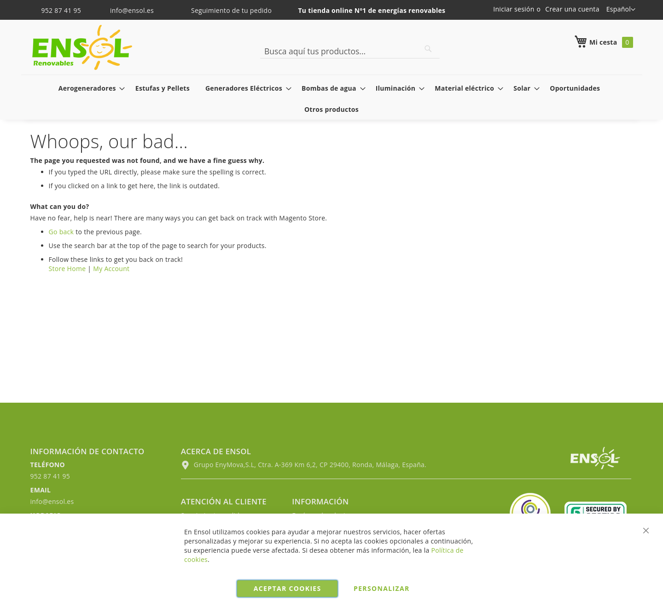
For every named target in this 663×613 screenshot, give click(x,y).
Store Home (67, 268)
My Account (111, 268)
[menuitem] (89, 88)
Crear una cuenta (572, 9)
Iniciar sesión (513, 9)
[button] (621, 10)
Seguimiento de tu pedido (225, 10)
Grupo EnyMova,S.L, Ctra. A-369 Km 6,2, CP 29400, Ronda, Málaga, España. (303, 464)
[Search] (428, 49)
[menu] (331, 98)
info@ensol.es (126, 10)
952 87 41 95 (56, 10)
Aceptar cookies (287, 588)
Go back (61, 231)
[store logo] (82, 47)
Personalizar (382, 588)
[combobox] (350, 51)
